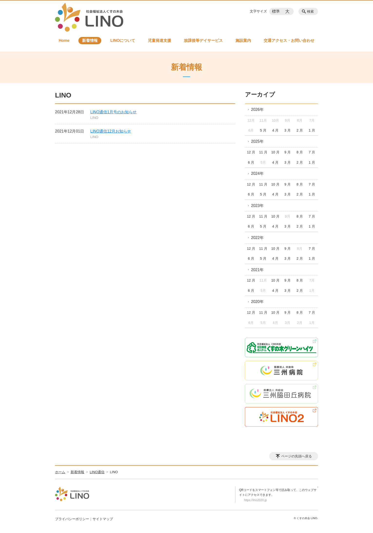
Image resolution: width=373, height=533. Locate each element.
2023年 (257, 206)
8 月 (300, 152)
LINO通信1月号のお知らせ (113, 112)
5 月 (263, 130)
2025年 (257, 141)
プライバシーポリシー (72, 519)
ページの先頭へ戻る (296, 456)
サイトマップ (103, 519)
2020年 (257, 302)
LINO (94, 118)
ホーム (60, 472)
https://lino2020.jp (255, 500)
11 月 (263, 152)
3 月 (287, 130)
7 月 (312, 152)
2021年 (257, 270)
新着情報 (90, 40)
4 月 (275, 130)
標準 (276, 11)
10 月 (275, 152)
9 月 (287, 152)
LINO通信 (97, 472)
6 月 (251, 162)
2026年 (257, 109)
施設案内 (243, 40)
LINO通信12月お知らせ (110, 131)
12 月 (251, 152)
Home (64, 40)
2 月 (300, 130)
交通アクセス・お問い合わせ (289, 40)
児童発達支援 (159, 40)
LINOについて (122, 40)
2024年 (257, 173)
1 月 (312, 130)
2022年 (257, 238)
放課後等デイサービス (203, 40)
